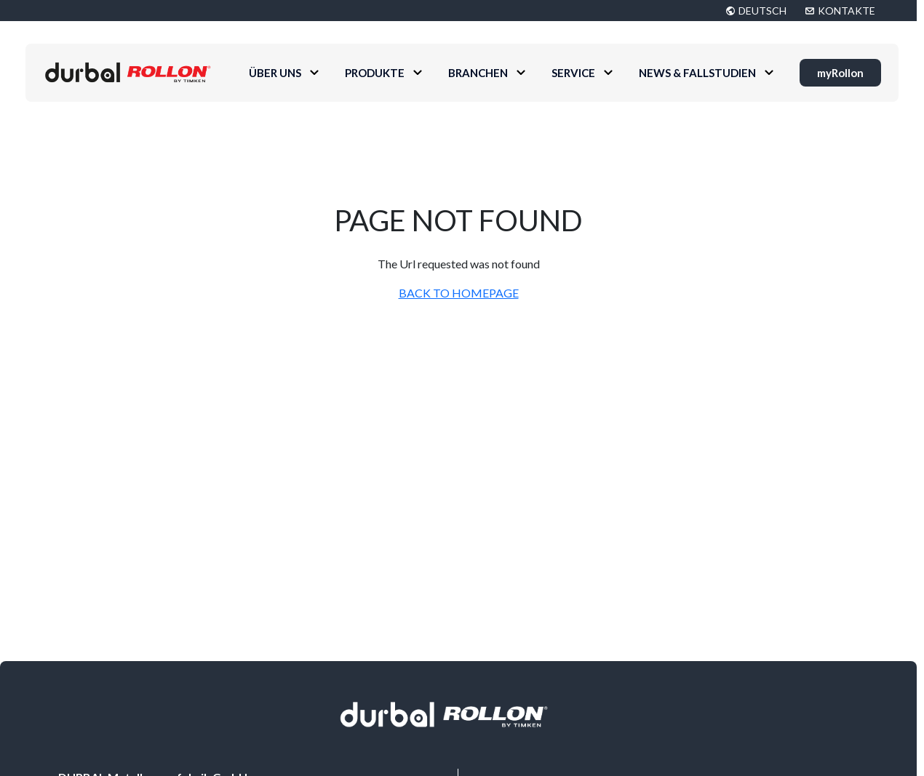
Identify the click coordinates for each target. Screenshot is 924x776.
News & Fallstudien (697, 72)
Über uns (275, 72)
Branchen (478, 72)
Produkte (375, 72)
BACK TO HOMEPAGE (459, 293)
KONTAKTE (846, 10)
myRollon (840, 72)
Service (573, 72)
